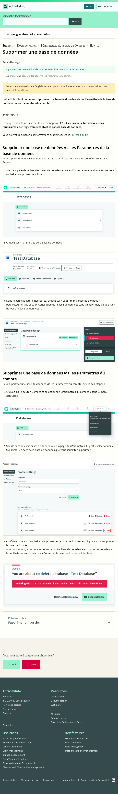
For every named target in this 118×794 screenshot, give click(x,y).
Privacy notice (50, 780)
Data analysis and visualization (81, 750)
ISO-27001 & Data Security (16, 700)
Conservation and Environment (19, 763)
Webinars (56, 704)
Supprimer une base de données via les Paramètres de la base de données (45, 69)
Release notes (58, 718)
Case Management (12, 746)
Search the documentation (17, 16)
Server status (10, 780)
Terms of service (30, 780)
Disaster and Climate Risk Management (23, 767)
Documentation (26, 45)
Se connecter (106, 6)
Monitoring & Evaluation (15, 738)
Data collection (73, 742)
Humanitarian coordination (17, 742)
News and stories (12, 704)
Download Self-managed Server (67, 722)
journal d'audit (79, 135)
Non (31, 665)
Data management (74, 746)
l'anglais (39, 86)
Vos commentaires (91, 86)
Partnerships (9, 709)
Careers (7, 713)
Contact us (8, 725)
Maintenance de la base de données (63, 45)
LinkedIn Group (79, 780)
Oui (11, 665)
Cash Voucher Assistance (16, 759)
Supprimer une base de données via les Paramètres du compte (39, 75)
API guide (55, 714)
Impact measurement (14, 754)
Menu (89, 6)
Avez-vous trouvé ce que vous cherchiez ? (28, 655)
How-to (94, 45)
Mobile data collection (77, 738)
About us (7, 696)
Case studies (57, 696)
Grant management (13, 750)
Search (75, 21)
